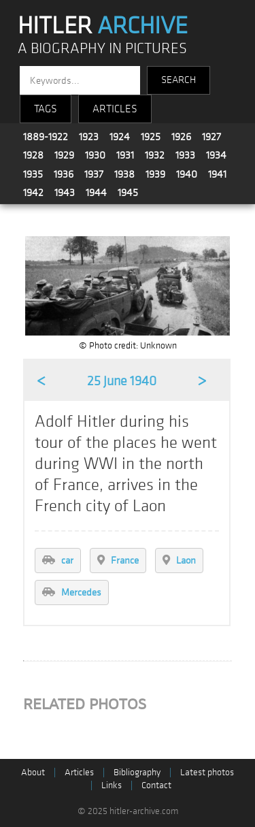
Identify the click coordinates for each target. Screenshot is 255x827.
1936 (63, 174)
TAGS (45, 109)
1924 (119, 137)
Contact (156, 785)
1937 (93, 174)
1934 (216, 155)
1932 (155, 155)
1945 (128, 192)
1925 (150, 137)
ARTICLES (114, 109)
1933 (185, 155)
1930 (95, 155)
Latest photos (207, 772)
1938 (124, 174)
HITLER (103, 26)
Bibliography (137, 772)
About (33, 772)
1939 (155, 174)
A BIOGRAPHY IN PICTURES (102, 48)
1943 (64, 192)
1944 (96, 192)
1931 (125, 155)
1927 (211, 137)
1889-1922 (45, 137)
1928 (33, 155)
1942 (33, 192)
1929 (64, 155)
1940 (186, 174)
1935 (33, 174)
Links (111, 785)
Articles (79, 772)
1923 (89, 137)
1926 (181, 137)
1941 (217, 174)
